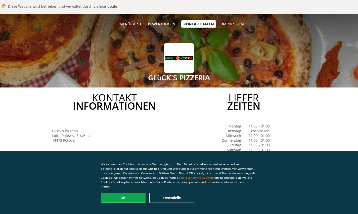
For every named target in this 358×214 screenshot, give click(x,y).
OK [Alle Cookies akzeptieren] (123, 198)
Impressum (233, 24)
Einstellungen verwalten (196, 177)
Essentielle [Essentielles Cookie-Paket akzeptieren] (172, 198)
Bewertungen (161, 24)
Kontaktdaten (198, 24)
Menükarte (130, 24)
